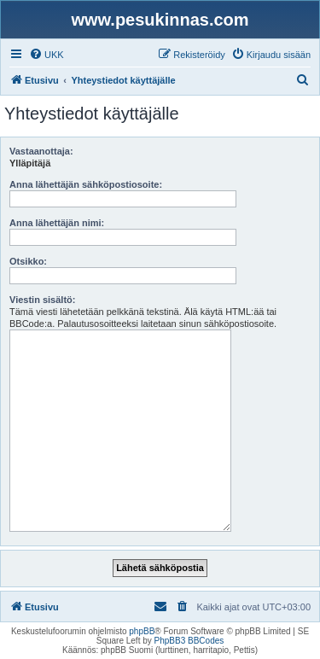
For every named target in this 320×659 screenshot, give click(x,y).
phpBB (141, 631)
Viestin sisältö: (42, 300)
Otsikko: (28, 261)
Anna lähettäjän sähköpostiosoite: (85, 184)
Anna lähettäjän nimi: (56, 223)
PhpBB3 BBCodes (189, 640)
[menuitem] (46, 54)
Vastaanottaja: (41, 151)
